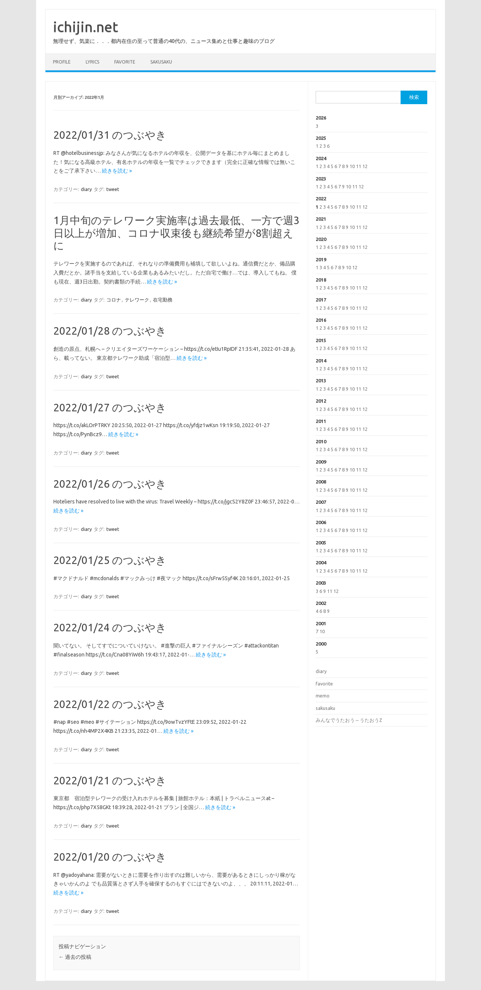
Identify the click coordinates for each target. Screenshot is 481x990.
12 (365, 166)
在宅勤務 (162, 299)
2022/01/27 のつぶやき (109, 407)
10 (352, 166)
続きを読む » (117, 171)
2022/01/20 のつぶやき (109, 857)
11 (358, 166)
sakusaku (161, 61)
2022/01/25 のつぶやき (109, 560)
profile (62, 61)
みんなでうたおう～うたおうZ (349, 720)
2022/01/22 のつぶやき (109, 704)
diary (86, 189)
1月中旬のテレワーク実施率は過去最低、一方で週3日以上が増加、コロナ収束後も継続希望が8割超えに (176, 232)
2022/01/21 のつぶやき (109, 780)
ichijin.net (85, 27)
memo (323, 695)
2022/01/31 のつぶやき (109, 135)
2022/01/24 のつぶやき (109, 627)
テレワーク (137, 299)
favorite (124, 61)
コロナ (113, 299)
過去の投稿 (75, 957)
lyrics (92, 61)
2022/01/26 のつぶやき (109, 484)
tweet (112, 189)
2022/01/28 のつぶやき (109, 331)
